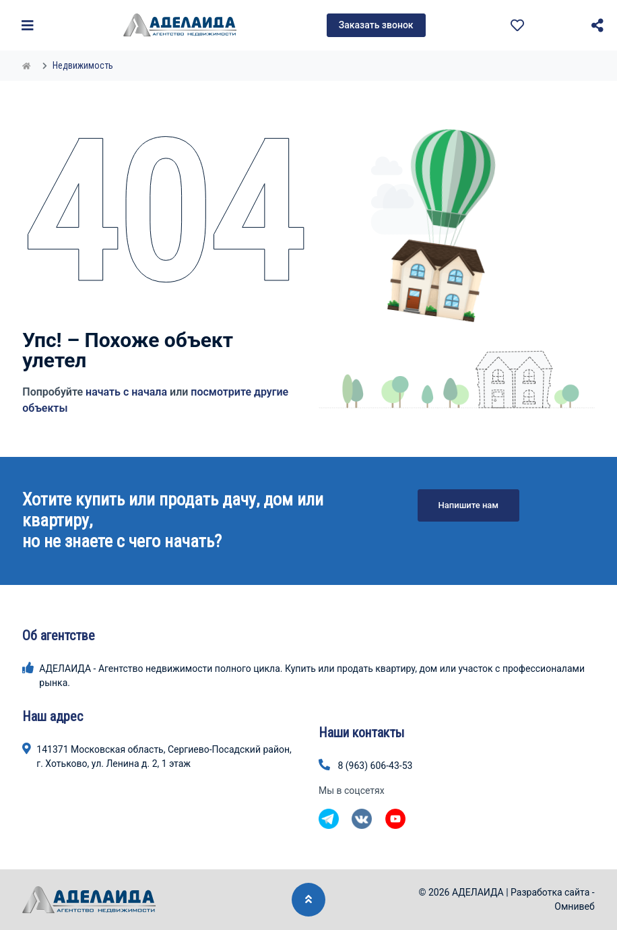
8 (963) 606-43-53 (374, 765)
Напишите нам (469, 505)
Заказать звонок (376, 25)
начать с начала (126, 391)
